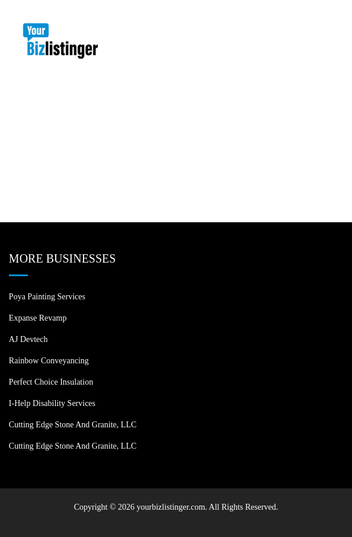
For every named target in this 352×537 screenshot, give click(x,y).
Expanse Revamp (38, 318)
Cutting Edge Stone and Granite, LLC (72, 424)
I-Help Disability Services (52, 403)
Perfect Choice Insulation (51, 382)
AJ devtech (28, 339)
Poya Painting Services (47, 296)
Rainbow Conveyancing (49, 360)
